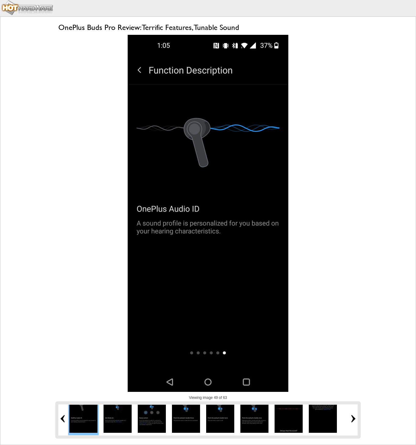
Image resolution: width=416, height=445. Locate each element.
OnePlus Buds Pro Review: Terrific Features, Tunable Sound (148, 27)
